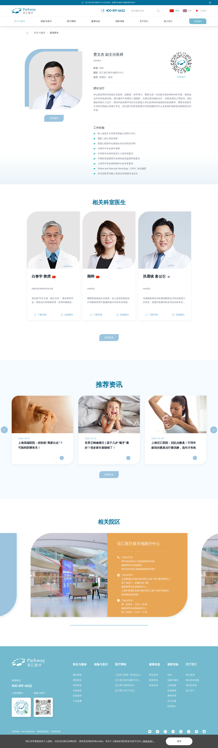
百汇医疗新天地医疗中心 (127, 680)
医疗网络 (71, 21)
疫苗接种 (77, 695)
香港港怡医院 (43, 731)
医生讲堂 (153, 675)
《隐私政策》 (147, 741)
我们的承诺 (191, 685)
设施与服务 (173, 680)
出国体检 (77, 690)
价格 (169, 675)
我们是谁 (190, 675)
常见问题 (171, 701)
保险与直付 (46, 21)
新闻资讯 (153, 680)
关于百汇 (144, 21)
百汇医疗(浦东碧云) (124, 685)
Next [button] (213, 430)
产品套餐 (77, 701)
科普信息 (153, 685)
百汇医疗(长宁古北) (124, 690)
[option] (42, 430)
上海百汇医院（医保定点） (128, 675)
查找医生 (54, 33)
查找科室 (77, 685)
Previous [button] (4, 430)
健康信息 (95, 21)
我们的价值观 (192, 680)
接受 (179, 741)
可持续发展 (56, 731)
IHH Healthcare (28, 731)
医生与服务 (19, 21)
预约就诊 (77, 675)
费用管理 (171, 695)
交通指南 (171, 690)
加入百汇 (168, 21)
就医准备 (119, 21)
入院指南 (171, 685)
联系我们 (171, 706)
